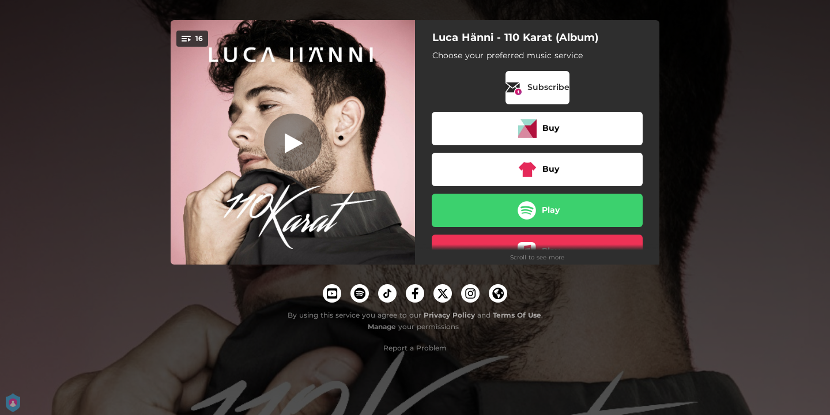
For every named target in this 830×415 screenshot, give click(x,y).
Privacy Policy (449, 315)
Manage (382, 326)
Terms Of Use (517, 315)
